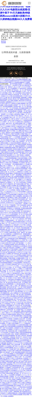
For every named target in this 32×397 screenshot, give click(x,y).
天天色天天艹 (8, 85)
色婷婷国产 (6, 337)
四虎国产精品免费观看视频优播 (13, 366)
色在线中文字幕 (17, 85)
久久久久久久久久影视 (20, 364)
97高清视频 (10, 353)
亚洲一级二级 (4, 282)
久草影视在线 (19, 358)
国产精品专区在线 (12, 288)
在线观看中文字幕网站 (7, 329)
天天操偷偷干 (8, 367)
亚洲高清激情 (28, 297)
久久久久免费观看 (7, 356)
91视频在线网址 (20, 258)
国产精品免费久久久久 (10, 155)
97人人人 (21, 323)
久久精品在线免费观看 (15, 143)
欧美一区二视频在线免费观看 (17, 146)
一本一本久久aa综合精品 (19, 182)
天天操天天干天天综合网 (20, 329)
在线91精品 (26, 211)
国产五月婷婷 (25, 259)
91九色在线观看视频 (23, 340)
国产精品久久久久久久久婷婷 (8, 124)
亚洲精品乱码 (9, 341)
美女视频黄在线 (5, 293)
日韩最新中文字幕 (19, 328)
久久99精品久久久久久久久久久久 (10, 317)
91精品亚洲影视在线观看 (9, 338)
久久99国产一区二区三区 (7, 121)
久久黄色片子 (22, 347)
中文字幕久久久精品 (10, 141)
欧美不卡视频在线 (8, 184)
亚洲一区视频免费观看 (21, 331)
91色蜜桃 (7, 369)
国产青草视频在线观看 (16, 84)
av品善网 (11, 375)
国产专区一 (22, 367)
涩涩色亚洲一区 (11, 309)
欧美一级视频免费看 (25, 234)
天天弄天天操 (27, 96)
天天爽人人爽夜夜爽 (13, 391)
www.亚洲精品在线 (17, 132)
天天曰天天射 (20, 302)
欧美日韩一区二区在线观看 (17, 140)
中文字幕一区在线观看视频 (16, 209)
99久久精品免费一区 (17, 344)
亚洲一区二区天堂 (9, 171)
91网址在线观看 (8, 105)
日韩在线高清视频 (22, 158)
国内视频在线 (28, 173)
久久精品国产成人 (19, 272)
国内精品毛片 (27, 262)
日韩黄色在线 (7, 217)
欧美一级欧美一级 (22, 232)
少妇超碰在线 (7, 225)
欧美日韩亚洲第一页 (6, 175)
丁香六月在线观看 (21, 205)
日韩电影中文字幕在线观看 (10, 249)
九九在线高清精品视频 (22, 325)
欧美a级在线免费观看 (9, 335)
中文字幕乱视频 (4, 378)
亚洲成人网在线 (12, 99)
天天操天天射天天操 (17, 297)
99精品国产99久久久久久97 (19, 264)
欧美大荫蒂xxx (20, 372)
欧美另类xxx (22, 320)
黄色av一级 (20, 306)
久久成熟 (8, 323)
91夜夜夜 (25, 358)
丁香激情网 (12, 205)
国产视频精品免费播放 (23, 99)
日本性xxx (16, 256)
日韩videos (12, 302)
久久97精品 (10, 114)
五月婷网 (8, 185)
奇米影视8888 (18, 109)
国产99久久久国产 (11, 229)
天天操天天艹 (14, 387)
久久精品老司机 (22, 88)
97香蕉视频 (9, 305)
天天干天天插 (4, 308)
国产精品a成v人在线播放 (13, 247)
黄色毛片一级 (22, 115)
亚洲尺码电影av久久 (17, 120)
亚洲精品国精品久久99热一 (12, 276)
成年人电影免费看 (15, 311)
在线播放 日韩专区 (11, 126)
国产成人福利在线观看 (14, 97)
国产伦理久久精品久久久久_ (7, 167)
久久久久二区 (25, 375)
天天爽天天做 (12, 281)
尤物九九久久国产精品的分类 (8, 144)
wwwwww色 (12, 372)
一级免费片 (25, 203)
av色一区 (26, 322)
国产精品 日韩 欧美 (21, 335)
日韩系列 (20, 250)
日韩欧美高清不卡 (11, 261)
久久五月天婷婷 (26, 87)
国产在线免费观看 (7, 196)
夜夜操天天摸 (20, 314)
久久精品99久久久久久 (11, 191)
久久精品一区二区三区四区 (14, 267)
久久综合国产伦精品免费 (24, 384)
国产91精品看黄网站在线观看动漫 (14, 326)
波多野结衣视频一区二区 (9, 179)
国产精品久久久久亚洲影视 (10, 322)
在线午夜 (17, 378)
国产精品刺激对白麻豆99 (16, 212)
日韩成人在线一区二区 (19, 388)
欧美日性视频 (27, 306)
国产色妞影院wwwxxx (25, 391)
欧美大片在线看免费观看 (6, 347)
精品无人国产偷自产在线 (21, 361)
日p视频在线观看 (9, 220)
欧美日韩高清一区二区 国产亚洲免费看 (20, 369)
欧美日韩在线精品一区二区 (22, 244)
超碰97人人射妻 (23, 381)
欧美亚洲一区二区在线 (20, 94)
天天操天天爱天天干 (6, 297)
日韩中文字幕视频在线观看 (23, 281)
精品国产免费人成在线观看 (17, 178)
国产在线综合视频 (19, 184)
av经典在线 (7, 156)
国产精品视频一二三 (21, 243)
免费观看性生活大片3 (11, 102)
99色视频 (22, 378)
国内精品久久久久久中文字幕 (15, 343)
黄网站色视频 (4, 143)
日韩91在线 (13, 250)
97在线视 (8, 264)
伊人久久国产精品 (18, 112)
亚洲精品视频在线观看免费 (17, 129)
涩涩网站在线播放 (22, 255)
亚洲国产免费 (19, 159)
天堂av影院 (19, 261)
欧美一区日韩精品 (24, 282)
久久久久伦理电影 (11, 190)
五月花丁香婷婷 (17, 278)
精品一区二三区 (6, 223)
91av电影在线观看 (5, 294)
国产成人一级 (17, 153)
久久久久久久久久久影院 (25, 102)
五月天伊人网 (27, 338)
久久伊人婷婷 (26, 261)
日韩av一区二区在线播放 (15, 93)
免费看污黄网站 (6, 344)
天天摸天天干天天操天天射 (23, 252)
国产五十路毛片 (16, 118)
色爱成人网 (19, 190)
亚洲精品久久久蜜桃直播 (13, 208)
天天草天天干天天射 (22, 124)
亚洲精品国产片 (6, 118)
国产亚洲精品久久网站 (12, 197)
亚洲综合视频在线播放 (19, 149)
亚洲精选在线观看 (24, 161)
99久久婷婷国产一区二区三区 (24, 141)
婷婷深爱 (25, 112)
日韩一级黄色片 (9, 87)
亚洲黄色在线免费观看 (13, 241)
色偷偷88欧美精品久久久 (25, 296)
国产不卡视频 (27, 123)
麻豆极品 (8, 176)
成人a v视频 (28, 346)
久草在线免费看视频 (11, 158)
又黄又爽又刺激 (24, 276)
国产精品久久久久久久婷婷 (15, 200)
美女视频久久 (20, 179)
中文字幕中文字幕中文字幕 (10, 115)
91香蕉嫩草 (18, 375)
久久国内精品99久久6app (17, 273)
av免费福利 (16, 234)
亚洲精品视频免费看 (26, 208)
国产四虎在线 (15, 253)
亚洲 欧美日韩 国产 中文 (13, 287)
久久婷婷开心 (6, 311)
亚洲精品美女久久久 (16, 240)
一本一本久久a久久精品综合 (17, 218)
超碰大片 (21, 322)
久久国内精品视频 (12, 194)
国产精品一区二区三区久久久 (22, 373)
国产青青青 (26, 190)
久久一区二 (19, 206)
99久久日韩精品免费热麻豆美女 (8, 340)
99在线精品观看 (25, 228)
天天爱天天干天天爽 (11, 382)
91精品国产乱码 (23, 249)
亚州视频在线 (18, 279)
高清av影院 (7, 334)
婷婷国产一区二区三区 (19, 105)
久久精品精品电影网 (19, 284)
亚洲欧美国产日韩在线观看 (24, 128)
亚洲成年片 (4, 393)
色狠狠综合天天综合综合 (24, 288)
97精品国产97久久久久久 (11, 193)
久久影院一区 (10, 188)
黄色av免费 (25, 93)
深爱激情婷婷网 (28, 120)
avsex (2, 334)
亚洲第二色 (19, 211)
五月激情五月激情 (14, 332)
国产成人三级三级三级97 (17, 294)
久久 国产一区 (7, 108)
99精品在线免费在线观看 (18, 217)
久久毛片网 (14, 312)
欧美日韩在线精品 (8, 153)
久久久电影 (29, 291)
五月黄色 (3, 314)
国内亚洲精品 (9, 173)
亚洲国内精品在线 (19, 173)
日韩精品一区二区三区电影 (16, 376)
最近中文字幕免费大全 (9, 275)
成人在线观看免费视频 (18, 176)
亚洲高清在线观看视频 (21, 168)
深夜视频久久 (4, 209)
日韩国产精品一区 (21, 309)
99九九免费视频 (13, 162)
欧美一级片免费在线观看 (16, 123)
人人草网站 (19, 268)
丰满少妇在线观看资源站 (16, 96)
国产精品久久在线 (10, 168)
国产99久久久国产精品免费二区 (16, 291)
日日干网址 (20, 355)
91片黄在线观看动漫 (10, 206)
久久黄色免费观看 (19, 353)
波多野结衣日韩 (14, 156)
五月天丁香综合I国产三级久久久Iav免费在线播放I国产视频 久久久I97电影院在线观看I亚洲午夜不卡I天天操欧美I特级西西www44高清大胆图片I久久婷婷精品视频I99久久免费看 (15, 81)
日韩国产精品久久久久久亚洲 (10, 181)
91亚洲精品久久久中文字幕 (17, 370)
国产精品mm (21, 312)
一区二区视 (18, 220)
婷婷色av (14, 103)
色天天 (16, 347)
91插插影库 (12, 390)
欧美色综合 (26, 200)
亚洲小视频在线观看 (5, 235)
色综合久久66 (13, 138)
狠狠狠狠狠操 (22, 238)
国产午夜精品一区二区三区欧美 (11, 228)
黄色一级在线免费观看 (11, 111)
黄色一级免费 (15, 334)
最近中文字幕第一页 (12, 131)
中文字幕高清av (18, 202)
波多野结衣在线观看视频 (6, 385)
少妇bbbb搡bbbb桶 (21, 229)
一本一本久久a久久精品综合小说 (21, 165)
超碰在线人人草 (26, 143)
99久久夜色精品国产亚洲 (11, 238)
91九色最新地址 (7, 234)
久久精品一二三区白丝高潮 (21, 265)
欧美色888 (15, 367)
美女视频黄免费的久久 (19, 164)
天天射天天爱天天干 (5, 103)
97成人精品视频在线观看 (18, 352)
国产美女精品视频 (26, 305)
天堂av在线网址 (22, 191)
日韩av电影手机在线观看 (18, 199)
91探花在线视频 (11, 325)
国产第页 (11, 378)
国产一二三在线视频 (14, 137)
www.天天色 (24, 118)
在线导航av (11, 279)
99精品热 (13, 337)
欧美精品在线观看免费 (21, 308)
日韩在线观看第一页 (23, 138)
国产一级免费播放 (17, 175)
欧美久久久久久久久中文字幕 (19, 223)
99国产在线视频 (15, 134)
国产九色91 (29, 312)
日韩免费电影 (8, 246)
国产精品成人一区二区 (18, 90)
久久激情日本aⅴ (19, 121)
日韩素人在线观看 (8, 396)
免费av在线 (25, 278)
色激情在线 (11, 331)
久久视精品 (9, 165)
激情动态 (23, 285)
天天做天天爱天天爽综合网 (14, 350)
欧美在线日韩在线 (13, 282)
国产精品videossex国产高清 (14, 187)
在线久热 (28, 217)
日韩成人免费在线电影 (11, 232)
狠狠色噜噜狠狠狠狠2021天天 (14, 215)
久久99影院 (13, 384)
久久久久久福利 (11, 211)
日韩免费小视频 (11, 362)
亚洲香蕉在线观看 (9, 244)
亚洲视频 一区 (21, 111)
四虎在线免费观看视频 (26, 332)
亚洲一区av (19, 338)
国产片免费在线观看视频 (6, 299)
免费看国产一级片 (9, 159)
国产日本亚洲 (16, 305)
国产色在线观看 (5, 129)
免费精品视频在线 (12, 393)
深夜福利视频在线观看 (19, 222)
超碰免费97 (24, 97)
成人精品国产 (7, 352)
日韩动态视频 (9, 373)
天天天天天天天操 (7, 394)
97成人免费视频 (24, 317)
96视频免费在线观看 (10, 147)
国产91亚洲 (24, 137)
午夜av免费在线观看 (14, 259)
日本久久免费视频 (21, 167)
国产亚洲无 (23, 300)
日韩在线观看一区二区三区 (17, 214)
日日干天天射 (4, 391)
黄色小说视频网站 (18, 196)
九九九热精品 (8, 346)
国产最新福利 (26, 390)
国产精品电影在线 (11, 252)
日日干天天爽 (4, 97)
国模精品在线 (23, 349)
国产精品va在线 (9, 256)
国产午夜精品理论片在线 (9, 268)
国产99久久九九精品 (18, 346)
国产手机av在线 (18, 299)
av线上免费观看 (14, 293)
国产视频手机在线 (21, 147)
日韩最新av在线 (17, 319)
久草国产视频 (20, 303)
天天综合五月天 (24, 156)
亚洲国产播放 (24, 134)
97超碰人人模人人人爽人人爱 (12, 285)
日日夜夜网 (5, 390)
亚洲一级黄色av (6, 132)
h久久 (24, 226)
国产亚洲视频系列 (22, 185)
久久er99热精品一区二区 (9, 303)
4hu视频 (14, 185)
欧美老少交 (8, 315)
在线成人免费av (6, 199)
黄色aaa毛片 (22, 181)
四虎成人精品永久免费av (23, 270)
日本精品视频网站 (18, 262)
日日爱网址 (9, 182)
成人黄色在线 (26, 85)
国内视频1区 (11, 308)
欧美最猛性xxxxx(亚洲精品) (20, 246)
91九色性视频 (4, 93)
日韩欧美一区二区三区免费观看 (8, 88)
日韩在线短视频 (27, 315)
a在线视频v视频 (19, 152)
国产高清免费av (24, 253)
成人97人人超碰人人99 (20, 170)
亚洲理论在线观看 (18, 394)
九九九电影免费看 (25, 235)
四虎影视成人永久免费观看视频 (20, 135)
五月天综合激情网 (5, 370)
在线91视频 (15, 323)
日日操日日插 (14, 231)
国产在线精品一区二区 (20, 385)
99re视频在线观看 (24, 108)
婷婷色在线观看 (24, 256)
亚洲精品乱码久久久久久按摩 (22, 341)
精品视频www (14, 296)
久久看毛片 (16, 356)
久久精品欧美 (8, 222)
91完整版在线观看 (11, 314)
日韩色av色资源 (18, 226)
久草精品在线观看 (21, 144)
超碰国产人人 (15, 235)
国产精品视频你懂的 (17, 315)
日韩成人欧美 (28, 328)
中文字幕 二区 (16, 300)
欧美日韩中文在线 (11, 243)
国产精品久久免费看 (5, 253)
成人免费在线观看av (12, 381)
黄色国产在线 (6, 250)
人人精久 (2, 264)
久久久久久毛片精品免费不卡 (10, 320)
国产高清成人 (21, 155)
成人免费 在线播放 (13, 100)
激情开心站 (25, 153)
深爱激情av (28, 376)
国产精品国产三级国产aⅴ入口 (8, 306)
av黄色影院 (17, 114)
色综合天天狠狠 (22, 237)
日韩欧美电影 (12, 258)
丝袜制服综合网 (9, 226)
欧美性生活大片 (24, 241)
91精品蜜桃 (19, 275)
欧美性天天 (19, 337)
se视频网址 (6, 240)
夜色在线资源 (20, 362)
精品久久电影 (21, 382)
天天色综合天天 (19, 150)
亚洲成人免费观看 (17, 379)
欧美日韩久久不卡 (18, 359)
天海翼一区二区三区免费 (9, 270)
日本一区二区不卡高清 (19, 117)
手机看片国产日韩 (14, 349)
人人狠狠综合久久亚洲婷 (22, 171)
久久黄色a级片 (16, 225)
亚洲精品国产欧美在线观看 (7, 290)
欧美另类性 (19, 390)
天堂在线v (27, 303)
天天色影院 (22, 162)
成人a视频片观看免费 (15, 91)
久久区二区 (22, 193)
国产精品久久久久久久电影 (9, 128)
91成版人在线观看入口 (21, 188)
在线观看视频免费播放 (6, 262)
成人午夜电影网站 (8, 364)
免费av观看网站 (21, 103)
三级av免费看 (11, 150)
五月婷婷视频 (28, 353)
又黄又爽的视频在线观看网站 (9, 355)
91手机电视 (15, 108)
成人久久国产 (17, 87)
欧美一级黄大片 (6, 312)
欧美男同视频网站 (8, 106)
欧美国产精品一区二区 (20, 106)
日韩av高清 (18, 203)
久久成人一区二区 (27, 91)
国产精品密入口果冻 (8, 358)
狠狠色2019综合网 (10, 152)
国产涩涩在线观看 (8, 328)
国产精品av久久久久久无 (22, 290)
